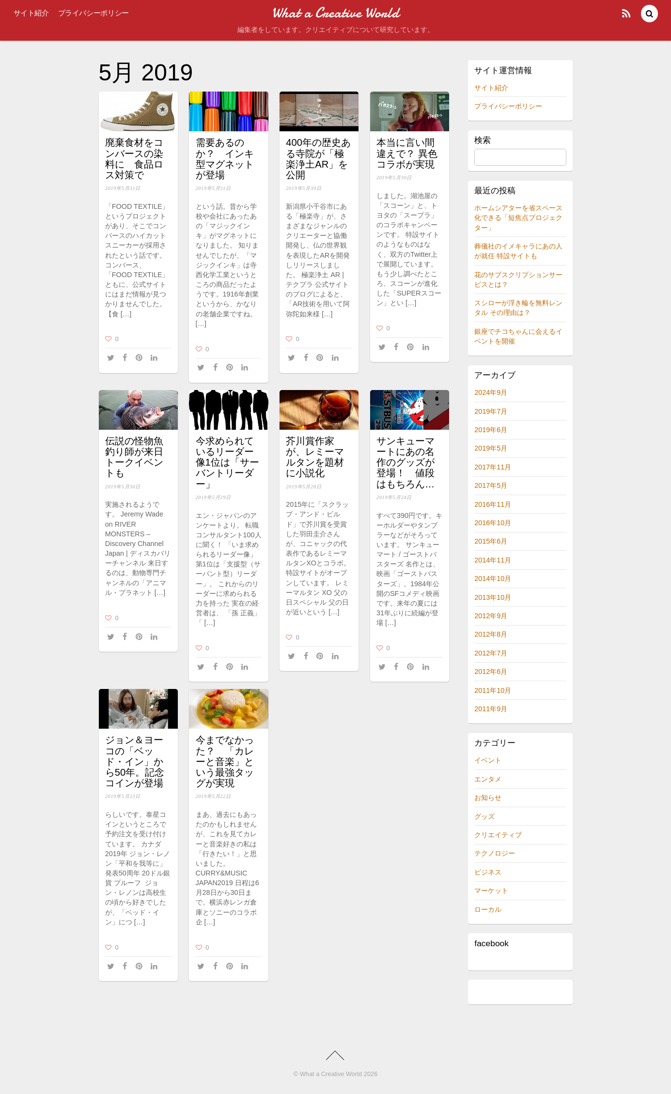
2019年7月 (490, 411)
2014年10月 (492, 578)
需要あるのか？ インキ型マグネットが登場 (225, 158)
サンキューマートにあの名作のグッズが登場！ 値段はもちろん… (405, 462)
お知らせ (487, 797)
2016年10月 (492, 523)
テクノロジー (494, 853)
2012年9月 (490, 616)
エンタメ (487, 779)
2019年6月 (490, 430)
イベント (487, 760)
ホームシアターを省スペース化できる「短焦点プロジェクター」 (518, 217)
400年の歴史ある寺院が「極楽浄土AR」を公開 (318, 158)
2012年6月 (490, 671)
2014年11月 (492, 560)
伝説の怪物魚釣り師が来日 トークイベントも (134, 457)
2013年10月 (492, 597)
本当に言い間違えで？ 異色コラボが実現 (406, 153)
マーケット (491, 890)
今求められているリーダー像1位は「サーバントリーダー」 (227, 462)
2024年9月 (490, 392)
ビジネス (487, 872)
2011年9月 (490, 709)
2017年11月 (492, 467)
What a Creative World (331, 1074)
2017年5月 (490, 485)
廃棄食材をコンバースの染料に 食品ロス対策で (134, 158)
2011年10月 (492, 690)
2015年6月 (490, 541)
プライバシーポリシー (93, 13)
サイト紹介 (31, 13)
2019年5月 (490, 448)
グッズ (484, 816)
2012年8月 (490, 634)
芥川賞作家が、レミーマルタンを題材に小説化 (315, 457)
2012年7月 (490, 653)
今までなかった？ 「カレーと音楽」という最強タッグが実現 (225, 761)
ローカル (487, 909)
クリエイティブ (498, 835)
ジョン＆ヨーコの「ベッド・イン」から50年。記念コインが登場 (134, 761)
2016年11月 (492, 504)
